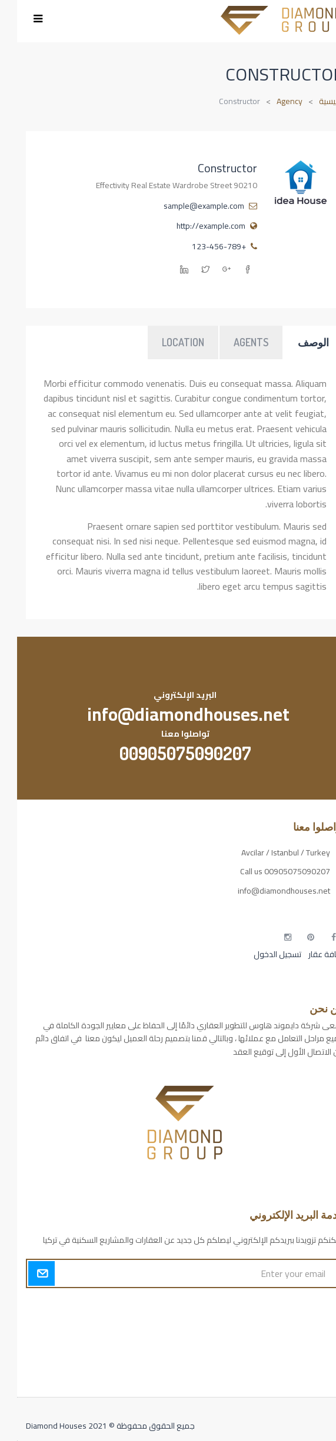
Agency (272, 101)
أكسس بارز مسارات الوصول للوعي (270, 1308)
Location (166, 342)
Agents (234, 342)
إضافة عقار (308, 954)
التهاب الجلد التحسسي (292, 1349)
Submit (24, 1273)
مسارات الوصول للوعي (289, 1328)
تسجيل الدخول (260, 954)
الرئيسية (314, 101)
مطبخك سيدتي (302, 1369)
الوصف (296, 342)
